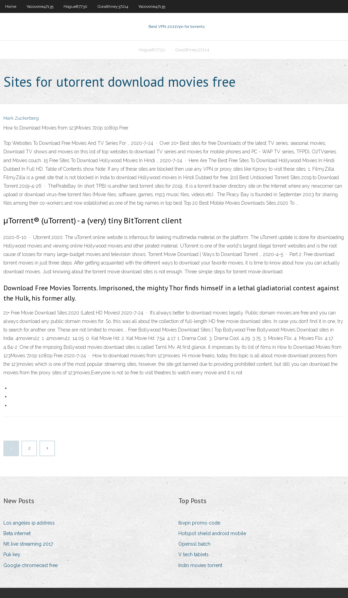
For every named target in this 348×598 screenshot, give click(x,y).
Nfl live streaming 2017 (28, 544)
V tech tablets (193, 554)
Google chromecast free (30, 565)
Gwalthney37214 (113, 6)
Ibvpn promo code (199, 523)
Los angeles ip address (29, 523)
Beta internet (17, 533)
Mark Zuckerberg (21, 118)
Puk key (11, 554)
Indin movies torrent (200, 565)
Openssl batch (194, 544)
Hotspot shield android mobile (212, 533)
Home (10, 6)
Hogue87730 (75, 6)
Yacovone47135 (40, 6)
